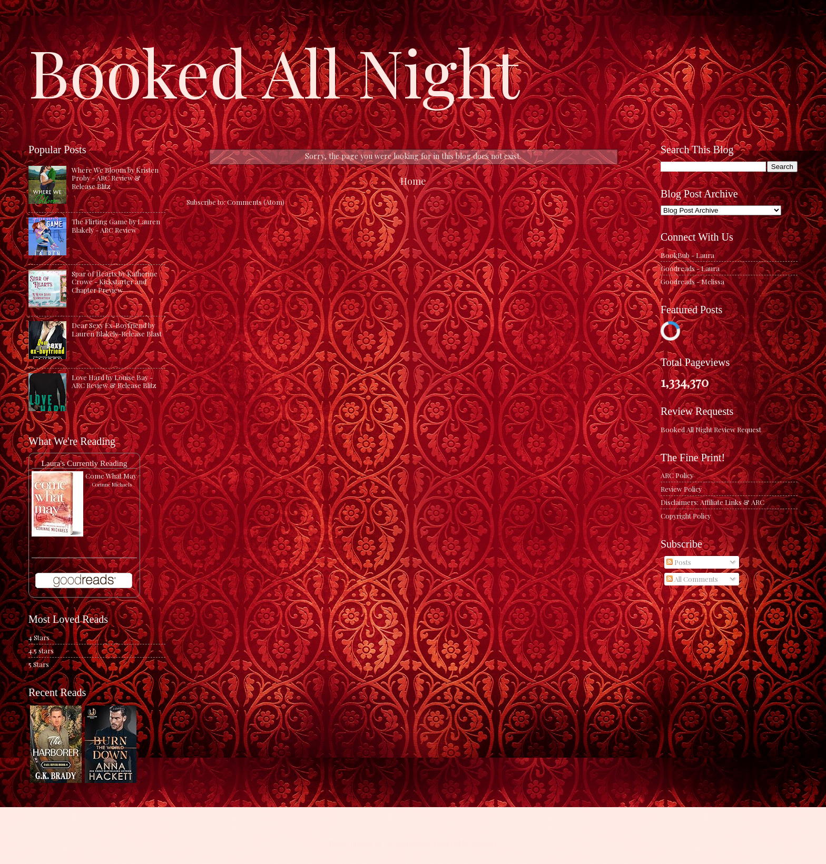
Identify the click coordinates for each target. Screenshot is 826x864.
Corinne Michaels (112, 484)
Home (413, 180)
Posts (678, 562)
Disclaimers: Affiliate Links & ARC (712, 502)
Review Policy (681, 488)
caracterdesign (407, 843)
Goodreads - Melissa (692, 281)
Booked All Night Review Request (711, 429)
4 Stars (39, 637)
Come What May (110, 475)
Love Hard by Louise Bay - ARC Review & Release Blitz (114, 381)
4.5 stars (41, 650)
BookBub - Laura (687, 255)
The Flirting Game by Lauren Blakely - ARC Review (116, 225)
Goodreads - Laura (690, 268)
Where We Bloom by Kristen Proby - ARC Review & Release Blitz (115, 178)
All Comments (692, 578)
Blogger (484, 843)
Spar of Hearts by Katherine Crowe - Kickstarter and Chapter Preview (115, 281)
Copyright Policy (686, 515)
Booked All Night (273, 71)
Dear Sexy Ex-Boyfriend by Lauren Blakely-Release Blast (117, 329)
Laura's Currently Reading (84, 463)
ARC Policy (677, 475)
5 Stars (38, 664)
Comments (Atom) (255, 201)
